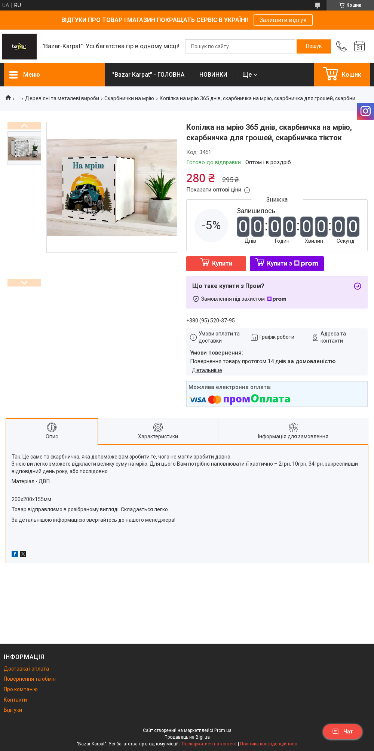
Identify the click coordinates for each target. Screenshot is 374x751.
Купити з (292, 263)
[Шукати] (314, 46)
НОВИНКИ (213, 74)
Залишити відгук (283, 20)
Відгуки (13, 710)
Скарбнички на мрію (129, 98)
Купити (222, 263)
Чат (342, 731)
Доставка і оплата (26, 669)
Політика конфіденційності (268, 744)
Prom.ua (223, 730)
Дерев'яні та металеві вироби (62, 98)
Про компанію (21, 689)
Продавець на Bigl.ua (187, 737)
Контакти (15, 700)
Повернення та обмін (30, 679)
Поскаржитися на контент (209, 744)
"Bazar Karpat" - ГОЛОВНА (148, 74)
